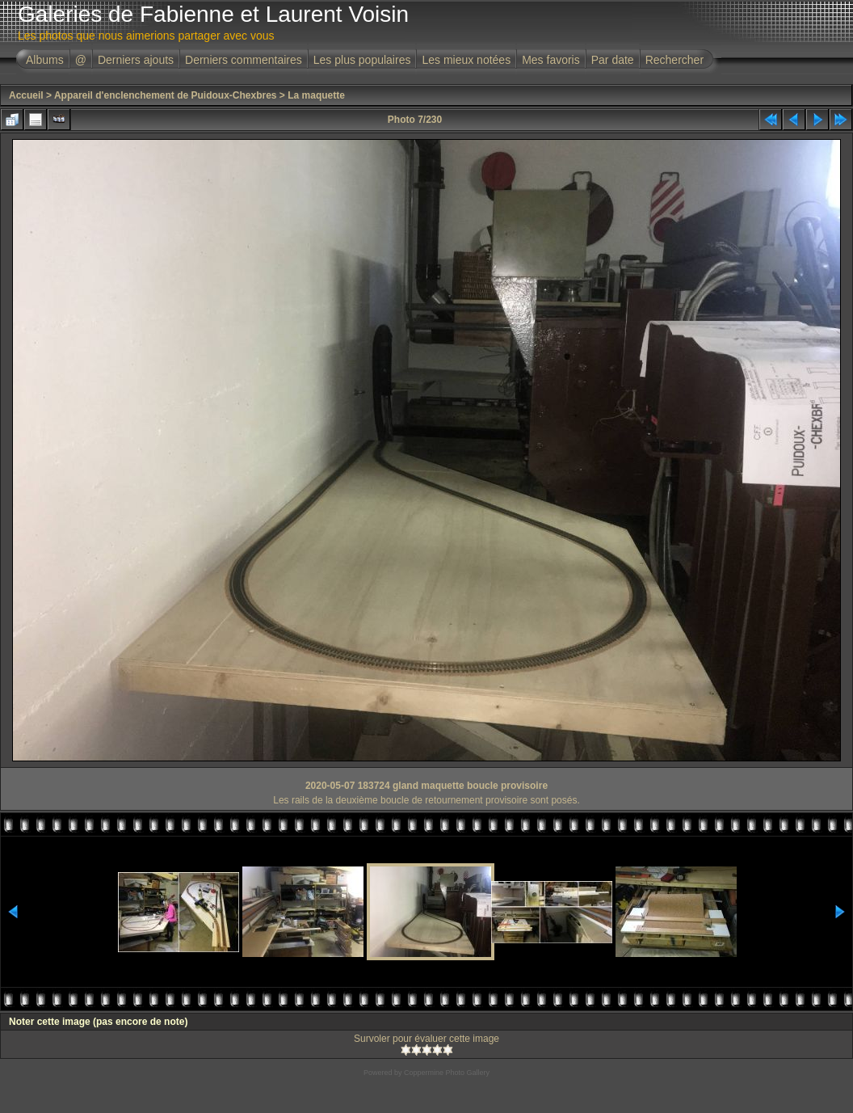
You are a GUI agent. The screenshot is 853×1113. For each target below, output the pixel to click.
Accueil (26, 95)
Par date (612, 59)
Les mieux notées (466, 59)
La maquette (316, 95)
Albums (45, 59)
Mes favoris (551, 59)
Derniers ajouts (136, 59)
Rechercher (674, 59)
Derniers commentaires (243, 59)
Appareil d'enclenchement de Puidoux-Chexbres (165, 95)
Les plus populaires (362, 59)
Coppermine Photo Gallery (447, 1073)
